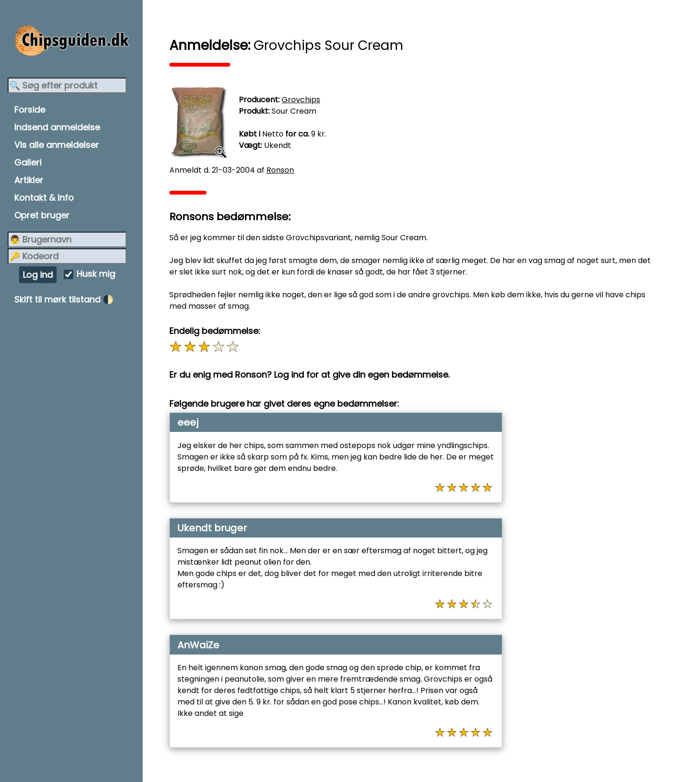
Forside (29, 110)
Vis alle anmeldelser (56, 145)
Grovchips (301, 99)
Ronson (280, 170)
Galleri (27, 162)
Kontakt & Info (44, 198)
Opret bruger (41, 215)
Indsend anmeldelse (57, 127)
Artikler (28, 180)
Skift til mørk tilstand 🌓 (63, 299)
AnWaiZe (198, 645)
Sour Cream (294, 111)
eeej (187, 422)
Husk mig (96, 274)
